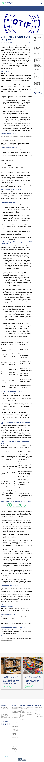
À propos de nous (38, 707)
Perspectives (37, 718)
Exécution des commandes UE (15, 737)
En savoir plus (7, 686)
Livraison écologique (15, 746)
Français (3, 760)
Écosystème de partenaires (38, 710)
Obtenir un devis (30, 707)
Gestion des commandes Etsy (23, 722)
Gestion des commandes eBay (23, 719)
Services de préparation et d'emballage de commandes (15, 750)
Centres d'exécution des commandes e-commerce (15, 740)
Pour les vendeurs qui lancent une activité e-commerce (16, 708)
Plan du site (37, 719)
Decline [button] (24, 759)
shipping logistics (16, 186)
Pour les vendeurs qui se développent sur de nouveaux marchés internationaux (16, 713)
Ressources (29, 714)
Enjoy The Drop (17, 571)
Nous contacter (30, 709)
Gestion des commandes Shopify (23, 708)
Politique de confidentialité (38, 714)
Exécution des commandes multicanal (14, 733)
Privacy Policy (5, 756)
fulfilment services (9, 582)
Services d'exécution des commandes (15, 727)
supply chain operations (22, 54)
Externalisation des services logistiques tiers (15, 744)
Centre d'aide (29, 712)
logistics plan (12, 239)
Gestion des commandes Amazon (22, 715)
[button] (41, 3)
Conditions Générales (39, 716)
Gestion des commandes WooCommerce (22, 711)
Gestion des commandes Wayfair (23, 724)
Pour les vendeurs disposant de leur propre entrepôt (15, 723)
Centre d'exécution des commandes (15, 730)
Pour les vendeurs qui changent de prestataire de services (16, 719)
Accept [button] (20, 759)
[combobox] (4, 761)
